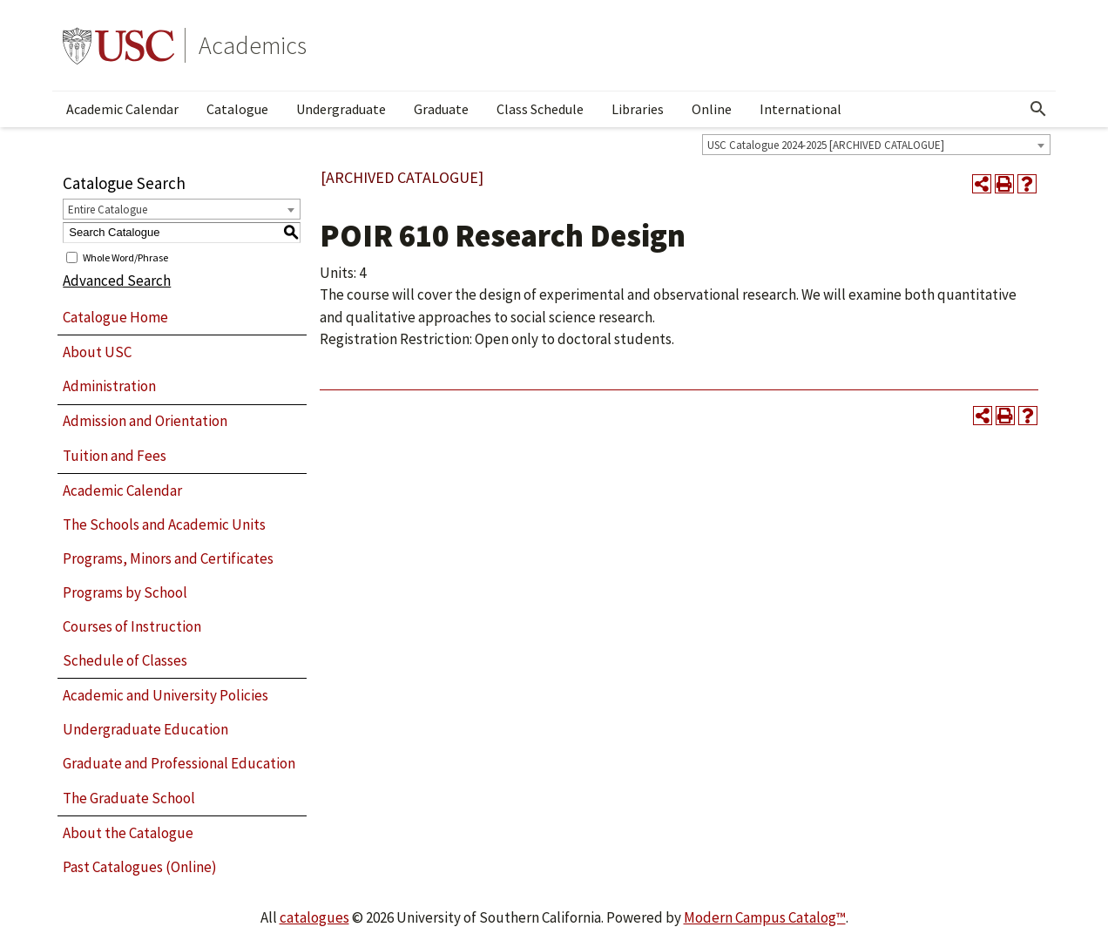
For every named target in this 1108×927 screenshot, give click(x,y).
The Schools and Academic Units (164, 524)
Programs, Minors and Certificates (168, 558)
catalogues (314, 917)
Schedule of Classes (125, 660)
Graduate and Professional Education (179, 763)
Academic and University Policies (165, 695)
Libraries (637, 109)
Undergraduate (341, 109)
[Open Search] (1038, 108)
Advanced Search (117, 280)
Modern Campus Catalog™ (765, 917)
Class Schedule (540, 109)
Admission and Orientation (145, 420)
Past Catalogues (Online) (140, 866)
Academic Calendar (122, 109)
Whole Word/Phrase (125, 256)
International (800, 109)
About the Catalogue (128, 832)
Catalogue (237, 109)
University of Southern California (118, 45)
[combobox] (876, 144)
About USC (97, 352)
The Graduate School (129, 798)
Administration (109, 386)
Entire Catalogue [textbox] (107, 209)
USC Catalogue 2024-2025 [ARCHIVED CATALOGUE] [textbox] (825, 145)
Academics (253, 45)
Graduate (441, 109)
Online (712, 109)
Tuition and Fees (114, 455)
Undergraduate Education (145, 729)
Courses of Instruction (132, 626)
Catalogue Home (115, 317)
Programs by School (125, 592)
